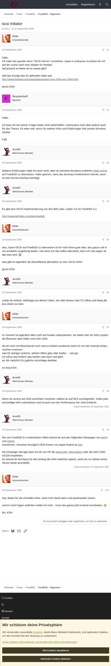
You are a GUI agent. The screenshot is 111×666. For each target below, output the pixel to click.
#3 (108, 162)
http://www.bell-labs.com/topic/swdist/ (23, 216)
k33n (7, 28)
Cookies (7, 598)
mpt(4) (10, 441)
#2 (108, 110)
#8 (108, 391)
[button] (55, 605)
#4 (108, 201)
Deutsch (7, 611)
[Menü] (4, 4)
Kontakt (5, 618)
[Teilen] (103, 50)
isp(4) (104, 437)
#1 (108, 49)
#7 (108, 327)
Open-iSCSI (100, 170)
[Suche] (107, 4)
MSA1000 (61, 451)
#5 (108, 239)
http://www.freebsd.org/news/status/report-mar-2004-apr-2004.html (40, 79)
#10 (107, 490)
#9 (108, 429)
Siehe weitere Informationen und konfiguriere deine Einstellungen (39, 641)
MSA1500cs (76, 451)
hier (80, 444)
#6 (108, 292)
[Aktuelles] (100, 4)
